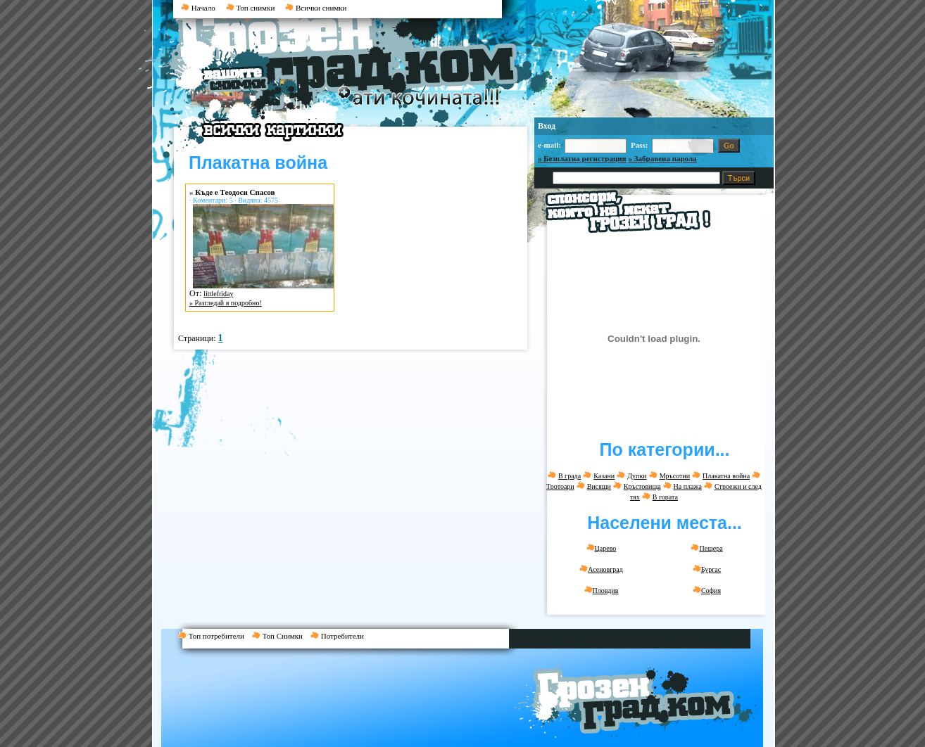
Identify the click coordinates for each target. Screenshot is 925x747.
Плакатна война (726, 476)
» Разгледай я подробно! (225, 303)
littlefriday (218, 294)
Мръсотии (675, 476)
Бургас (707, 569)
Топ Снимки (281, 636)
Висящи (599, 486)
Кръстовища (642, 486)
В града (569, 476)
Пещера (706, 548)
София (707, 590)
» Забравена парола (663, 158)
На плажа (688, 486)
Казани (604, 476)
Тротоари (560, 486)
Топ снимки (250, 8)
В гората (665, 497)
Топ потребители (215, 636)
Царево (601, 548)
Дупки (636, 476)
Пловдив (601, 590)
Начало (198, 8)
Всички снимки (315, 8)
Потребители (340, 636)
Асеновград (601, 569)
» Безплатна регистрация (582, 158)
